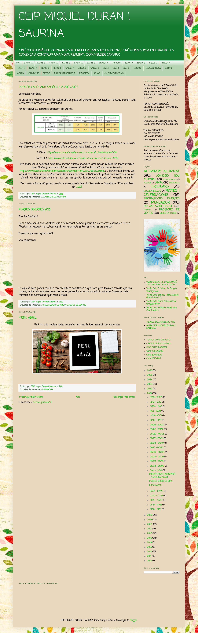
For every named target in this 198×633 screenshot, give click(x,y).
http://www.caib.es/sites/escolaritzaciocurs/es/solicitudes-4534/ (83, 158)
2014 (149, 542)
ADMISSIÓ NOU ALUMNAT (54, 196)
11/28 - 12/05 (156, 406)
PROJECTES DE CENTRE (75, 305)
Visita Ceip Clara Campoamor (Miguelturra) (161, 303)
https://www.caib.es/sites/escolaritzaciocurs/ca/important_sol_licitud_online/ (62, 171)
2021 (149, 393)
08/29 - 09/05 (157, 434)
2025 (150, 375)
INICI (18, 63)
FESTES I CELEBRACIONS (161, 193)
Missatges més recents (31, 397)
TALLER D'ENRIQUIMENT (64, 73)
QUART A (33, 68)
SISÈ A (106, 68)
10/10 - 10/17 (156, 420)
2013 (149, 547)
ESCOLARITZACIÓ (152, 191)
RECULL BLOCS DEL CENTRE (160, 322)
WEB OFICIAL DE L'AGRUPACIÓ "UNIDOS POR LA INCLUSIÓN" (161, 283)
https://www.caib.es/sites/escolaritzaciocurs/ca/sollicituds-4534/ (82, 152)
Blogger (133, 620)
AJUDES (147, 182)
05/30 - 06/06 (157, 452)
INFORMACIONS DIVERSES (161, 199)
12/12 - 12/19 (156, 402)
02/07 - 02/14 (156, 495)
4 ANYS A (53, 63)
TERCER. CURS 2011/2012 (158, 340)
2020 (150, 515)
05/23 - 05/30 (157, 456)
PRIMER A (103, 63)
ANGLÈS (20, 73)
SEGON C (153, 63)
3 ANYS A (28, 63)
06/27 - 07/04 (157, 438)
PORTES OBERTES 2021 (35, 209)
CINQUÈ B (82, 68)
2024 (150, 379)
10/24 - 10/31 (156, 415)
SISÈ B (116, 68)
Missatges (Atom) (42, 402)
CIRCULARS (160, 186)
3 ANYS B (41, 63)
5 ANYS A (78, 63)
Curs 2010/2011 (153, 358)
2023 (150, 384)
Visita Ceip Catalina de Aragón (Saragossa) (161, 290)
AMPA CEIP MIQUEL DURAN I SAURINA (160, 327)
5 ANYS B (91, 63)
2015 (149, 538)
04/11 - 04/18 (156, 470)
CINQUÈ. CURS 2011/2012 (158, 343)
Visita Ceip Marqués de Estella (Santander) (161, 309)
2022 (150, 388)
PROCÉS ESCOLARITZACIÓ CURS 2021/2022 (48, 87)
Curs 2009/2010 (154, 355)
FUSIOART (137, 68)
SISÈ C (126, 68)
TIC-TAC (46, 73)
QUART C (57, 68)
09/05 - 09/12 (157, 429)
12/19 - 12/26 (156, 397)
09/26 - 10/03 (157, 425)
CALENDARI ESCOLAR (114, 73)
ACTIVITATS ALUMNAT (161, 171)
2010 (149, 560)
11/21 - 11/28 (155, 411)
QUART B (45, 68)
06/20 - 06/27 (157, 443)
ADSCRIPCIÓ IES (169, 179)
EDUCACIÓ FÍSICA (153, 68)
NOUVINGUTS (33, 73)
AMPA (158, 183)
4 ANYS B (66, 63)
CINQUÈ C (94, 68)
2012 (149, 551)
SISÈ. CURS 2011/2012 (156, 347)
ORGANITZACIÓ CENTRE (52, 305)
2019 (149, 519)
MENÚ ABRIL (27, 317)
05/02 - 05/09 (157, 466)
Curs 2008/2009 (154, 351)
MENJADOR (47, 389)
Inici (78, 397)
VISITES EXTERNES (168, 213)
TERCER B (20, 68)
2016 (149, 533)
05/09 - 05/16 (157, 461)
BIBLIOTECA (84, 73)
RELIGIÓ (97, 73)
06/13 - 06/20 (157, 447)
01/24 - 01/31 (156, 505)
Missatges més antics (124, 397)
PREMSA (147, 209)
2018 (150, 524)
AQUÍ (79, 187)
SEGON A (129, 63)
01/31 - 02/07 (156, 500)
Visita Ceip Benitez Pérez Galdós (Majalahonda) (162, 296)
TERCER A (165, 63)
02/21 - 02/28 (157, 491)
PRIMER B (116, 63)
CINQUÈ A (69, 68)
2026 (150, 370)
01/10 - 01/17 (156, 509)
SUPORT (168, 68)
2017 (149, 529)
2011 (149, 556)
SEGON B (141, 63)
